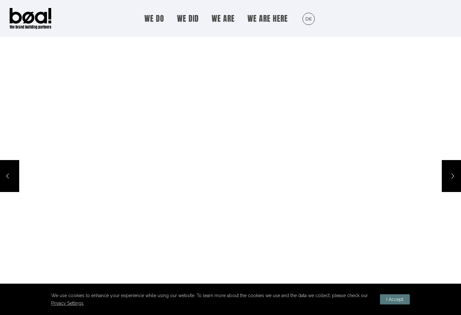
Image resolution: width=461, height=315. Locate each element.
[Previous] (9, 176)
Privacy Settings (67, 303)
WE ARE (223, 18)
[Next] (451, 176)
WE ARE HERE (267, 18)
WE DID (188, 18)
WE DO (154, 18)
